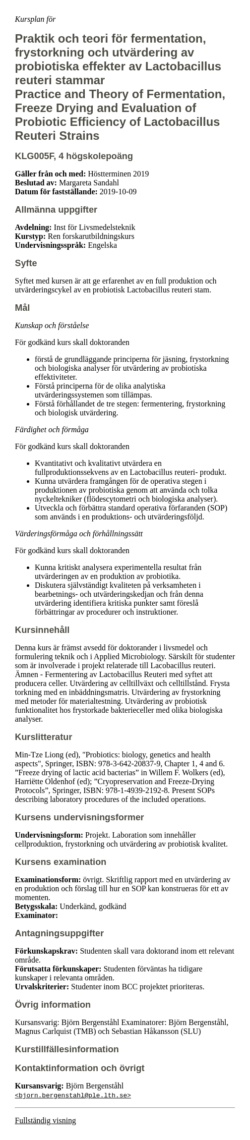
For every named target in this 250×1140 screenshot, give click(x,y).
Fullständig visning (45, 1120)
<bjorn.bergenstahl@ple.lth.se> (73, 1094)
